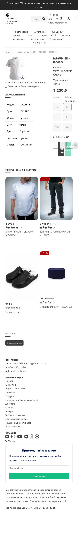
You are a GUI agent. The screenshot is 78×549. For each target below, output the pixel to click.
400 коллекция (13, 426)
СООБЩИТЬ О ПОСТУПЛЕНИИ (62, 149)
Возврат (9, 411)
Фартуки (15, 35)
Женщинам (57, 31)
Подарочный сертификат (18, 422)
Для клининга (56, 39)
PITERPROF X (39, 43)
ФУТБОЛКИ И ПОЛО (45, 52)
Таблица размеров (15, 415)
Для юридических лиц (16, 419)
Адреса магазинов (15, 388)
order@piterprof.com (57, 22)
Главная (9, 52)
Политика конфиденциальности (21, 400)
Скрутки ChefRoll (47, 35)
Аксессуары (37, 39)
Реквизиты (10, 392)
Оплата (9, 407)
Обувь (29, 35)
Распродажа (21, 31)
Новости (9, 381)
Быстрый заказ (68, 148)
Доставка (10, 403)
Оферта (9, 396)
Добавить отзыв (14, 342)
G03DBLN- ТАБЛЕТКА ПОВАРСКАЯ (56, 307)
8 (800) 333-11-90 (15, 367)
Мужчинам (40, 31)
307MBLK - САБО (13, 312)
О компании (11, 384)
